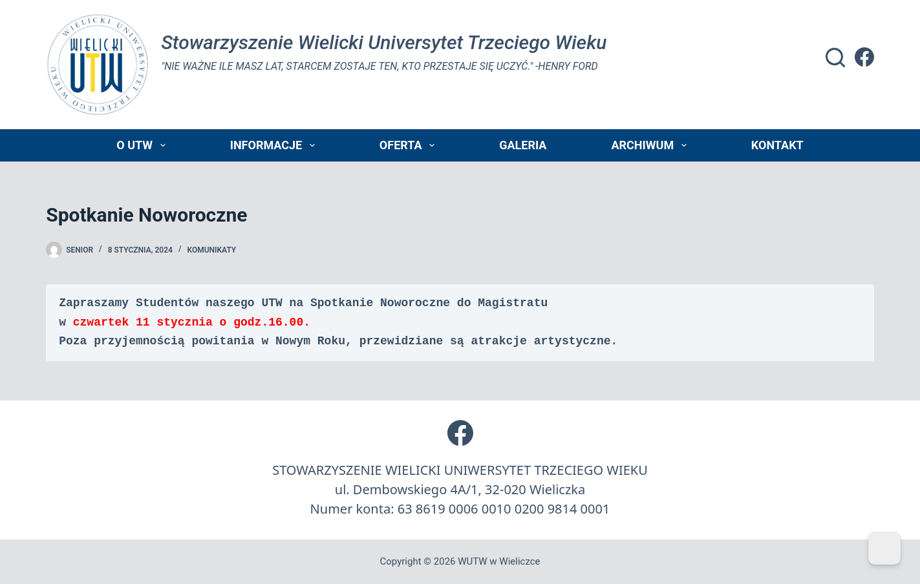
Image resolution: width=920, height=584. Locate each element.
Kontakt (777, 145)
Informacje (275, 145)
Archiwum (651, 145)
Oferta (410, 145)
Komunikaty (211, 250)
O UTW (143, 145)
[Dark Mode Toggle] (884, 548)
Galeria (522, 145)
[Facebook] (864, 57)
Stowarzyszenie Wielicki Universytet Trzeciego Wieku (383, 42)
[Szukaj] (835, 57)
